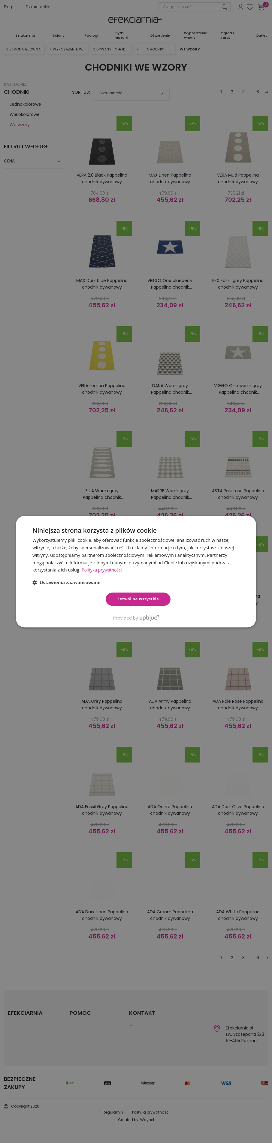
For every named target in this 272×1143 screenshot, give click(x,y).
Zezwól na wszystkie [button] (138, 599)
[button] (66, 582)
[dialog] (136, 571)
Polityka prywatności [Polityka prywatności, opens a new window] (103, 570)
